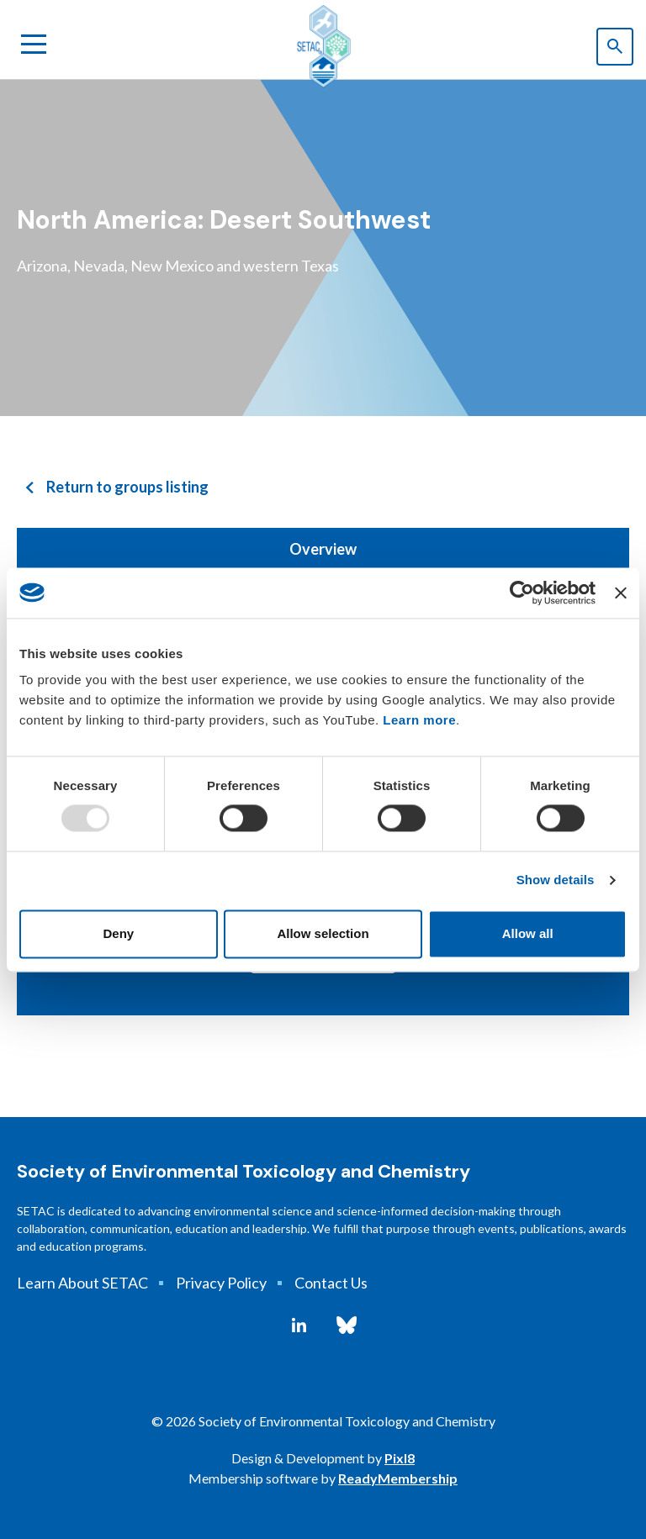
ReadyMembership (398, 1478)
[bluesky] (346, 1325)
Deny (118, 933)
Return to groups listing (127, 486)
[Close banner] (621, 592)
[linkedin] (299, 1325)
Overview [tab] (323, 549)
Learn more (419, 720)
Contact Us (331, 1282)
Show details (555, 880)
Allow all (527, 933)
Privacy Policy (221, 1282)
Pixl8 (399, 1458)
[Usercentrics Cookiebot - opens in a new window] (522, 592)
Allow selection (322, 933)
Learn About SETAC (82, 1282)
